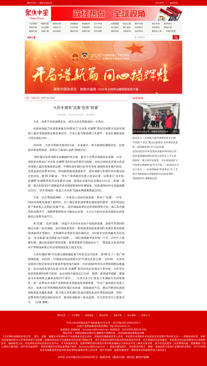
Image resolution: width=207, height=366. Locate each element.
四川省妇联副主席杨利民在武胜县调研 (152, 174)
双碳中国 (168, 27)
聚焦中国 (57, 23)
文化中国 (74, 27)
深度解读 (74, 23)
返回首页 (174, 3)
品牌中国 (86, 31)
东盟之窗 (45, 31)
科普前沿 (139, 27)
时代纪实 (98, 27)
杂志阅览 (57, 31)
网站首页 (61, 315)
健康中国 (33, 31)
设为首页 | (161, 3)
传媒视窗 (115, 23)
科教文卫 (57, 27)
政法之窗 (127, 23)
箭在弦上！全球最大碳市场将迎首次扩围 (154, 138)
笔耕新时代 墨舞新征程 (144, 178)
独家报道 (45, 23)
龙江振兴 (115, 27)
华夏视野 (86, 27)
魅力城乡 (127, 27)
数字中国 (139, 23)
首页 (43, 98)
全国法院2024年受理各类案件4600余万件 (154, 151)
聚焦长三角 (157, 31)
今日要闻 (33, 23)
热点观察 (45, 27)
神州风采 (115, 31)
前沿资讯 (139, 31)
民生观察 (98, 31)
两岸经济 (168, 23)
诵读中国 (74, 31)
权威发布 (86, 23)
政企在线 (156, 23)
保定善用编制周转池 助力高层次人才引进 (154, 156)
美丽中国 (33, 27)
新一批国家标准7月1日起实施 (148, 147)
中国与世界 (171, 31)
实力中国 (98, 23)
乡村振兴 (127, 31)
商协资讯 (156, 27)
